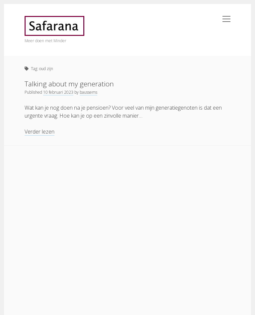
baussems (88, 92)
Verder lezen (39, 132)
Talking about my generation (69, 83)
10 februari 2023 (58, 92)
